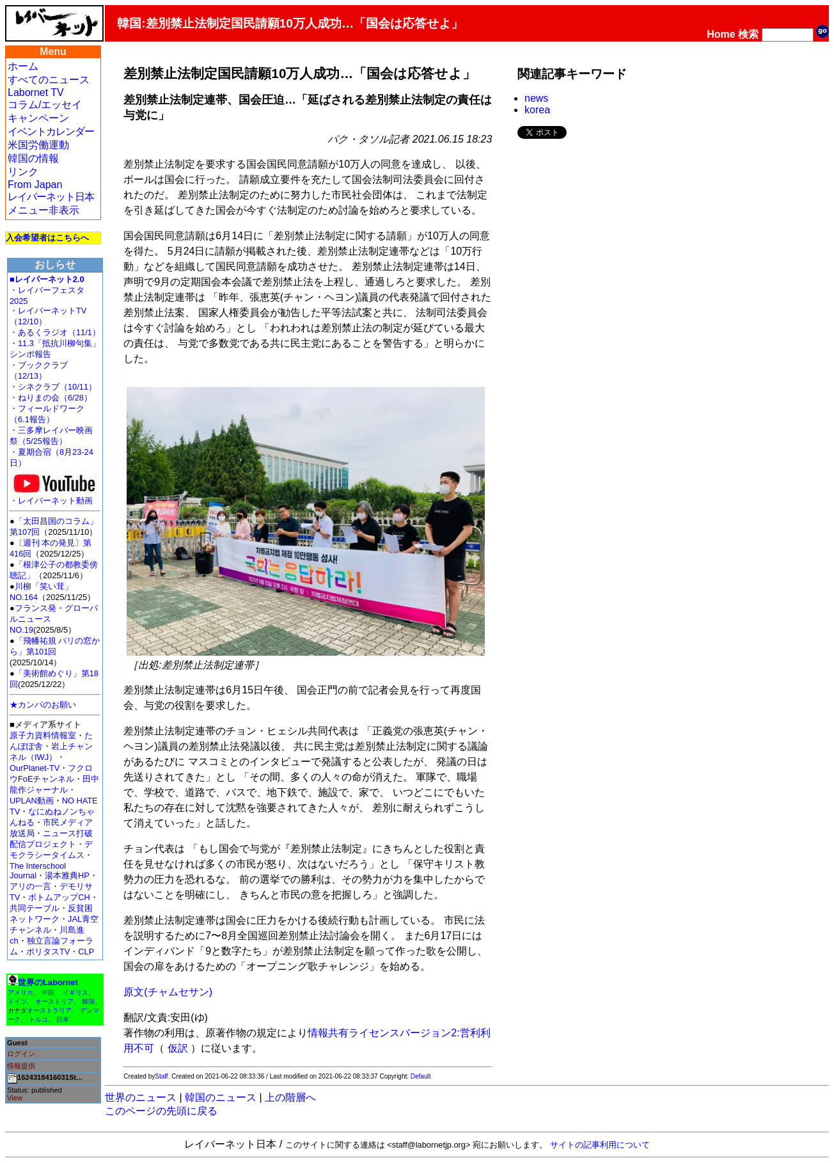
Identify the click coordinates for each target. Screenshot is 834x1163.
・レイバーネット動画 (54, 496)
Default (421, 1076)
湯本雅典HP (67, 875)
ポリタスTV (48, 951)
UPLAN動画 (32, 800)
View (14, 1098)
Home (721, 34)
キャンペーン (38, 118)
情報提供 (21, 1066)
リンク (23, 171)
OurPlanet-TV (34, 768)
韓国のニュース (220, 1097)
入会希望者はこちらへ (47, 237)
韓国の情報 (33, 158)
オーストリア (54, 1001)
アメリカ (20, 992)
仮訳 (178, 1048)
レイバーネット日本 (51, 196)
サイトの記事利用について (600, 1145)
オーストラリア (49, 1010)
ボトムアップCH (59, 897)
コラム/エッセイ (45, 104)
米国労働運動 (38, 144)
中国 (48, 992)
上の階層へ (290, 1097)
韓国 (88, 1001)
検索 (748, 34)
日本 (62, 1019)
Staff (161, 1076)
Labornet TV (36, 92)
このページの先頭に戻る (161, 1110)
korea (537, 109)
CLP (86, 951)
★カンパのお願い (43, 704)
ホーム (23, 66)
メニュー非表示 (43, 210)
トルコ (38, 1019)
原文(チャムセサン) (167, 991)
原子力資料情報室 (43, 735)
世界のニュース (141, 1097)
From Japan (35, 184)
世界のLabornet (48, 982)
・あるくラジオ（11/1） (55, 332)
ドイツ (17, 1001)
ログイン (21, 1053)
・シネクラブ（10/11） (53, 387)
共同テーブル (34, 908)
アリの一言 (30, 886)
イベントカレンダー (51, 131)
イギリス (75, 992)
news (536, 98)
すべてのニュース (49, 79)
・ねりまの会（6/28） (51, 397)
